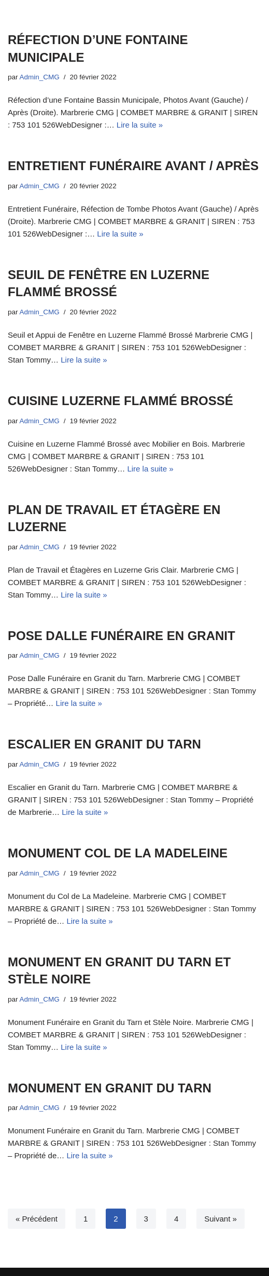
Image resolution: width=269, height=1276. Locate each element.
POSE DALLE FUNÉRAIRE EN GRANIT (121, 636)
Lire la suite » (140, 124)
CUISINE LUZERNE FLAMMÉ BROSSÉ (120, 401)
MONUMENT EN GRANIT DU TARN (109, 1088)
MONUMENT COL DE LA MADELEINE (118, 853)
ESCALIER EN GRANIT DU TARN (104, 744)
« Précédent (37, 1218)
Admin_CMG (40, 77)
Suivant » (220, 1218)
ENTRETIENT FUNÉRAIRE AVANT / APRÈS (133, 166)
